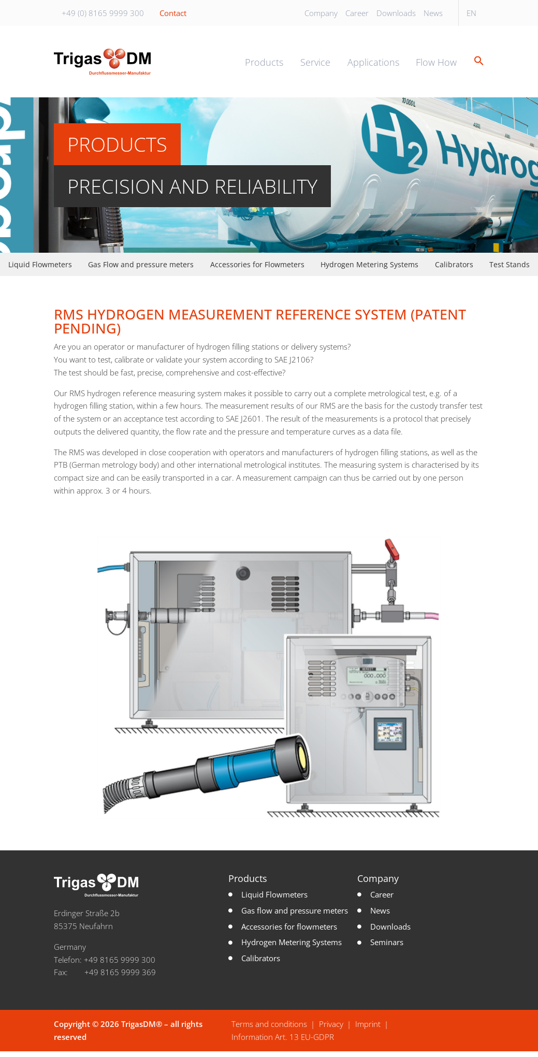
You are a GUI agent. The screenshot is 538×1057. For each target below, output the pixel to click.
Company (321, 13)
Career (357, 13)
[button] (475, 65)
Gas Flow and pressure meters (141, 271)
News (433, 13)
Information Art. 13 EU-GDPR (282, 1042)
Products (264, 65)
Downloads (396, 13)
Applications (373, 65)
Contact (172, 13)
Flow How (436, 65)
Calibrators (454, 271)
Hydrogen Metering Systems (369, 271)
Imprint (368, 1030)
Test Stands (509, 271)
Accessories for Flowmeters (257, 271)
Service (315, 65)
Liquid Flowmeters (40, 271)
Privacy (331, 1030)
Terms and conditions (269, 1030)
